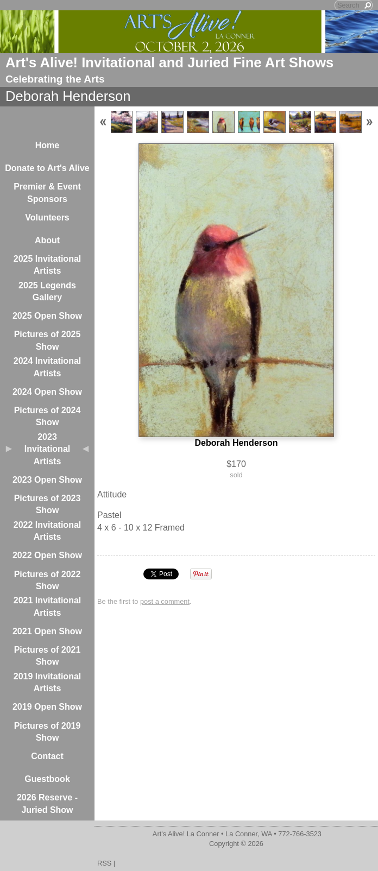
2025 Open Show (47, 315)
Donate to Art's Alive (47, 168)
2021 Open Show (47, 631)
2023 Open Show (47, 479)
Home (47, 145)
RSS (104, 863)
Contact (47, 756)
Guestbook (47, 779)
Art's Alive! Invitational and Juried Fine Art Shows (169, 62)
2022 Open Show (47, 555)
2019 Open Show (47, 706)
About (47, 240)
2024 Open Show (47, 391)
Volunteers (47, 217)
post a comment (165, 601)
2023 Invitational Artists (47, 449)
